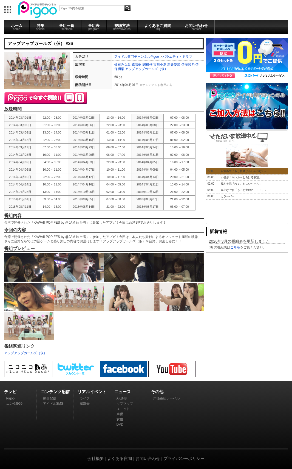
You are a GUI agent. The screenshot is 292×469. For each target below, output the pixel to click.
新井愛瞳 (173, 64)
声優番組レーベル (166, 398)
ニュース (122, 391)
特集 (41, 26)
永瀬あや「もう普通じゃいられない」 (244, 171)
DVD (120, 424)
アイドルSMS (53, 404)
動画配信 (49, 398)
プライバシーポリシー (184, 458)
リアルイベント (92, 391)
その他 (157, 391)
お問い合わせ (196, 26)
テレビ (10, 391)
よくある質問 (119, 458)
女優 (120, 419)
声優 (120, 414)
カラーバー (227, 196)
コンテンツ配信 (55, 391)
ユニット (123, 409)
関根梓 (147, 64)
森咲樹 (136, 64)
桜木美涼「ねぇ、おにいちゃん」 (241, 183)
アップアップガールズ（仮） (146, 69)
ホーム (16, 26)
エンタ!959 (14, 404)
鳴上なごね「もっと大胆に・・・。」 (244, 190)
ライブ (85, 398)
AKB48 (122, 398)
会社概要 (95, 458)
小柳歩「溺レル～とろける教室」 (241, 177)
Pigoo (10, 398)
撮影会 (85, 404)
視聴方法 (122, 26)
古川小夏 (159, 64)
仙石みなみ (122, 64)
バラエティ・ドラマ (177, 57)
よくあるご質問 (157, 26)
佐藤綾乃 (188, 64)
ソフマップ (125, 404)
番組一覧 (66, 26)
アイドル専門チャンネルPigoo (136, 57)
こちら (235, 247)
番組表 (94, 26)
